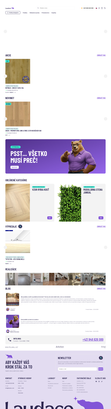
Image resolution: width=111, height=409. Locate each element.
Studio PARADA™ (57, 406)
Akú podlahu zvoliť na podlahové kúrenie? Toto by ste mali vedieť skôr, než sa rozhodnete (36, 295)
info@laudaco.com (9, 374)
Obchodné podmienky (67, 376)
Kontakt (49, 374)
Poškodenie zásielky (67, 372)
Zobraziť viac (101, 55)
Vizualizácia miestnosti (53, 369)
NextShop (21, 406)
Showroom (50, 372)
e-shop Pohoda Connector (29, 406)
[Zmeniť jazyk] (96, 8)
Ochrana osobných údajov (10, 406)
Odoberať (99, 355)
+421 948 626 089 (88, 8)
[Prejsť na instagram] (99, 368)
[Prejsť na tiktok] (102, 368)
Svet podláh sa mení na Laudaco (82, 295)
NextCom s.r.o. (40, 406)
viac (49, 217)
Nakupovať (15, 168)
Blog (49, 367)
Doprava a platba (66, 369)
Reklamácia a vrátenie (67, 374)
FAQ (63, 367)
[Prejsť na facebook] (96, 368)
